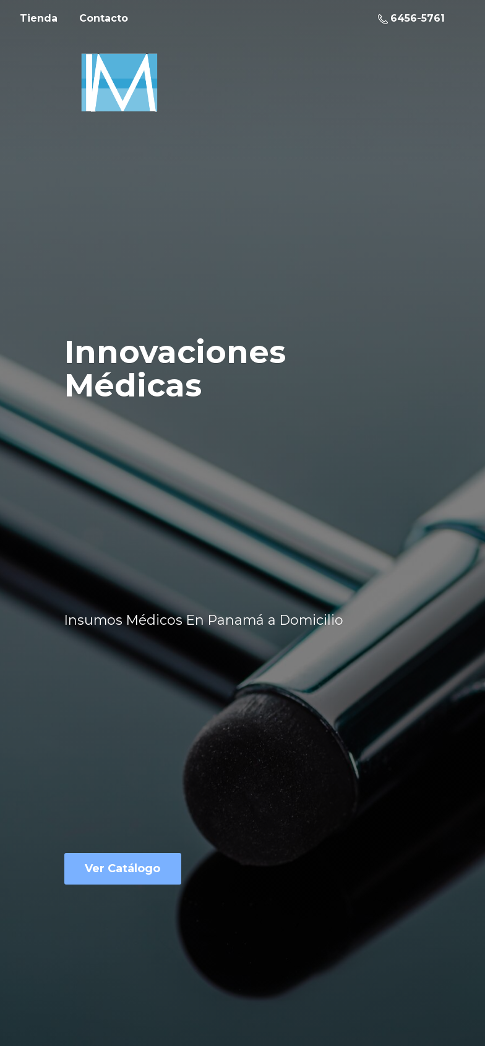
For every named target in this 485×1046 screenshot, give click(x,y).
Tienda (39, 18)
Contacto (103, 18)
